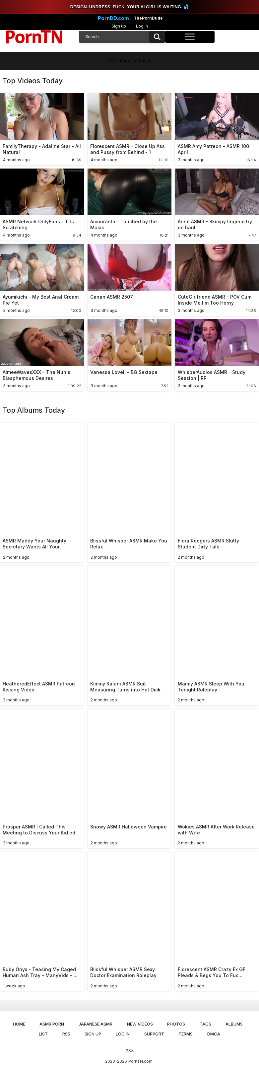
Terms (185, 1033)
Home (19, 1024)
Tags (205, 1024)
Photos (176, 1024)
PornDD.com (113, 18)
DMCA (213, 1033)
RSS (66, 1033)
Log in (142, 26)
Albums (234, 1024)
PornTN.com (140, 1061)
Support (154, 1033)
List (43, 1033)
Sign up (118, 26)
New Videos (140, 1024)
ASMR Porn (51, 1024)
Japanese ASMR (95, 1024)
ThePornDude (148, 18)
